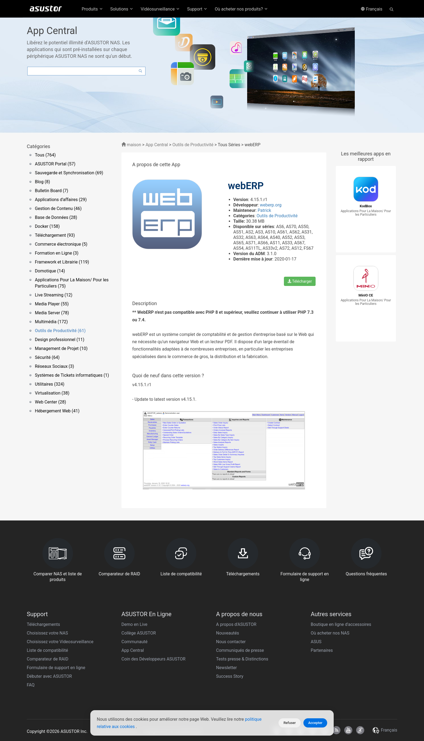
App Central (156, 144)
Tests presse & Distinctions (242, 659)
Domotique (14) (50, 270)
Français (371, 9)
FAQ (31, 684)
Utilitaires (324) (49, 384)
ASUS (316, 641)
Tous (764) (45, 155)
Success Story (229, 676)
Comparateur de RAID (47, 659)
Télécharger (299, 281)
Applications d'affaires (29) (61, 199)
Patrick (264, 210)
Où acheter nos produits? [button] (241, 9)
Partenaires (322, 650)
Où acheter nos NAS (330, 633)
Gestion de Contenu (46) (58, 208)
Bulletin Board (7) (51, 190)
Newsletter (226, 667)
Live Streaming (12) (53, 295)
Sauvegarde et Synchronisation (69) (69, 172)
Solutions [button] (122, 9)
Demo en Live (134, 624)
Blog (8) (42, 181)
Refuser (289, 723)
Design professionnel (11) (59, 339)
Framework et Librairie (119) (62, 262)
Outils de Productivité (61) (60, 330)
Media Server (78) (52, 312)
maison (131, 144)
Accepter (315, 723)
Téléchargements (43, 624)
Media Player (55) (52, 303)
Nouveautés (227, 633)
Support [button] (197, 9)
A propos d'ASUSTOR (236, 624)
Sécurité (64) (47, 357)
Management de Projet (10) (61, 348)
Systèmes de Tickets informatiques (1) (72, 375)
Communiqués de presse (240, 650)
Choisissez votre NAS (47, 633)
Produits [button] (92, 9)
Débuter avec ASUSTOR (49, 676)
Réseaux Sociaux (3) (54, 366)
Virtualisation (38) (52, 393)
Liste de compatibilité (47, 650)
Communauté (134, 641)
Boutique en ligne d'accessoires (341, 624)
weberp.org (270, 205)
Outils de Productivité (193, 144)
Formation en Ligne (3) (56, 253)
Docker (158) (47, 226)
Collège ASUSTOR (138, 633)
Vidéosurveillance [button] (160, 9)
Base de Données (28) (56, 217)
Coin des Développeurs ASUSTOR (153, 659)
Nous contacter (231, 641)
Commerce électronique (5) (61, 244)
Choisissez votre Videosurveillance (60, 641)
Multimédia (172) (51, 321)
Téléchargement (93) (55, 235)
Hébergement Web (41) (57, 410)
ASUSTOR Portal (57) (55, 163)
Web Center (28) (50, 402)
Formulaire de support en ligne (56, 667)
